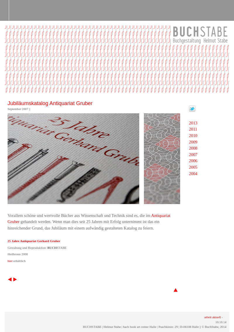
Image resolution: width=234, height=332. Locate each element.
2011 (193, 129)
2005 (193, 167)
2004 (193, 173)
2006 (193, 160)
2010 (193, 135)
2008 (193, 148)
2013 (193, 123)
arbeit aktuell (212, 317)
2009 (193, 142)
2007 (193, 154)
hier (10, 261)
